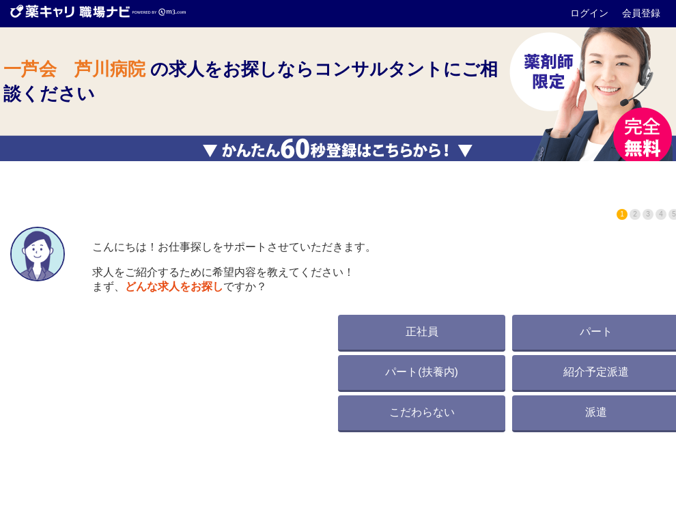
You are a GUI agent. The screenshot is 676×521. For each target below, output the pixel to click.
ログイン (590, 13)
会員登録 (641, 13)
